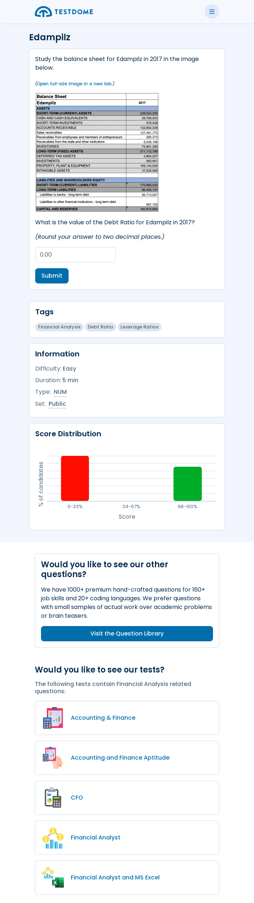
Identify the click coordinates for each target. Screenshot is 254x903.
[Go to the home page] (64, 11)
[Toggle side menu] (212, 11)
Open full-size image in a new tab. (74, 84)
